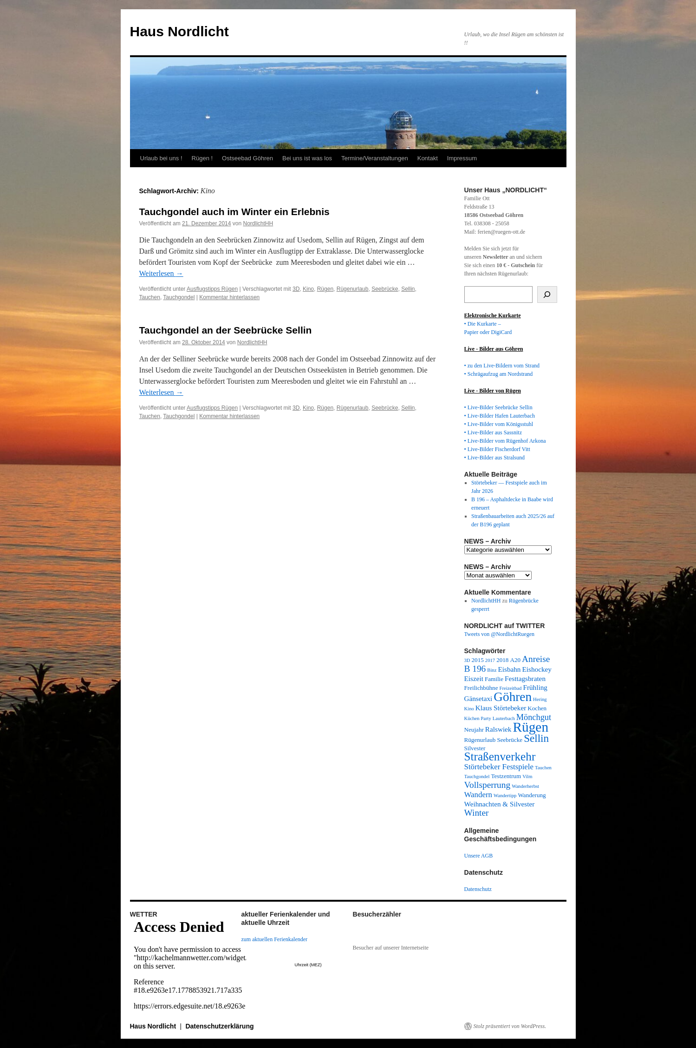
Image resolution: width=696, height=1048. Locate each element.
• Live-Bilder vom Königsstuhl (498, 424)
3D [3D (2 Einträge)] (467, 660)
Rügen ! (202, 158)
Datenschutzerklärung (219, 1026)
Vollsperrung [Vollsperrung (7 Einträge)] (487, 785)
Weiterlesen (161, 273)
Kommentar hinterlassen (229, 297)
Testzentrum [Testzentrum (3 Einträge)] (506, 776)
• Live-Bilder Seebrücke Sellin (498, 407)
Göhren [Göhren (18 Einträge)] (513, 697)
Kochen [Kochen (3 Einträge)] (536, 708)
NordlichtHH (258, 223)
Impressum (462, 158)
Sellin (408, 289)
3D (296, 289)
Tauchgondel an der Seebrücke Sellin (225, 330)
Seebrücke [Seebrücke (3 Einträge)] (509, 739)
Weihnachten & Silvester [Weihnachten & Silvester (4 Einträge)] (499, 804)
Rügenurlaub (353, 289)
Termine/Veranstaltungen (374, 158)
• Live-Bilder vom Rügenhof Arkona (505, 441)
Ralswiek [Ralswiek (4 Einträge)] (498, 729)
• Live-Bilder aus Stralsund (494, 457)
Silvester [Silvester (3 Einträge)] (475, 748)
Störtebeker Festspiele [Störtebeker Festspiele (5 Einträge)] (499, 766)
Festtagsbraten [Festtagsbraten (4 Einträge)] (525, 678)
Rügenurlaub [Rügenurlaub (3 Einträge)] (480, 739)
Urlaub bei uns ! (161, 158)
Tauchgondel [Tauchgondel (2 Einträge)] (477, 776)
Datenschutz (478, 889)
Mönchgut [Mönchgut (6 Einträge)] (533, 717)
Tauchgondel (179, 297)
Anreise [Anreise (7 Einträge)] (536, 659)
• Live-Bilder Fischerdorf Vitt (497, 449)
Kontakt (427, 158)
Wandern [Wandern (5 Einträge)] (478, 794)
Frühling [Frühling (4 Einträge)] (535, 687)
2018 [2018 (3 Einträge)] (502, 659)
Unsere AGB (478, 855)
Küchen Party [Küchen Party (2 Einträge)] (477, 718)
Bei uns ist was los (307, 158)
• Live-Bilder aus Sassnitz (493, 432)
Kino (308, 289)
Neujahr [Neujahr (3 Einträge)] (474, 729)
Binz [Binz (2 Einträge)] (491, 670)
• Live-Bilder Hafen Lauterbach (499, 416)
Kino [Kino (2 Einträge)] (469, 708)
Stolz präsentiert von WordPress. (510, 1026)
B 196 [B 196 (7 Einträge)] (475, 669)
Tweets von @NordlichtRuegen (499, 634)
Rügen (325, 289)
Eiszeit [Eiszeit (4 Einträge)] (473, 678)
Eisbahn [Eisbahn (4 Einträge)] (509, 669)
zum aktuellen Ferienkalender (274, 939)
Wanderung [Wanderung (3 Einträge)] (532, 795)
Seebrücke (384, 289)
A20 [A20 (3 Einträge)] (515, 659)
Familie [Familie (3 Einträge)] (494, 678)
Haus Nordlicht (179, 31)
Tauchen (149, 297)
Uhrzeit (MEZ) (308, 965)
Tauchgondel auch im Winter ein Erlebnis (234, 211)
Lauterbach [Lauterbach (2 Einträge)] (504, 718)
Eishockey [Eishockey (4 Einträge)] (536, 669)
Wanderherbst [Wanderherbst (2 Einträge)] (525, 786)
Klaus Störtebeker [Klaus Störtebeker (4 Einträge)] (500, 708)
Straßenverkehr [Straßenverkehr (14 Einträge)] (500, 756)
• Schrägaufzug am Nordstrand (498, 374)
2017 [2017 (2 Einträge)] (490, 660)
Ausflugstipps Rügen (212, 289)
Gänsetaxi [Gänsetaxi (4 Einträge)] (478, 698)
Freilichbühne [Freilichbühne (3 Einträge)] (481, 687)
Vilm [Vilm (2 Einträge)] (527, 776)
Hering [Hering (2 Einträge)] (540, 699)
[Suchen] (547, 294)
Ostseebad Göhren (247, 158)
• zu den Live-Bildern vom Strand (502, 365)
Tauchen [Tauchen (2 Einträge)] (543, 767)
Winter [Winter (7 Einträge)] (476, 813)
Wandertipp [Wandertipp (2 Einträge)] (505, 795)
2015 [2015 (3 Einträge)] (478, 659)
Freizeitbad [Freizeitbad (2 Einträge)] (511, 688)
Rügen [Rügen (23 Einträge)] (530, 727)
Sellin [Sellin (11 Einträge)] (536, 738)
